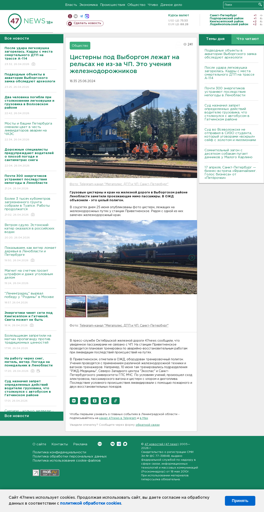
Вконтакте (100, 444)
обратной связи (148, 425)
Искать (260, 4)
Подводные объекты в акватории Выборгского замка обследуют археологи (230, 54)
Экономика (88, 4)
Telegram (119, 444)
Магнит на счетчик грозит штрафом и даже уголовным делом (30, 277)
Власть (71, 4)
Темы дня (215, 39)
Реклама (80, 444)
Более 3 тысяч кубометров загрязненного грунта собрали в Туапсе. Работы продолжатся (30, 207)
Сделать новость (87, 23)
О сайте (39, 444)
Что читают (248, 39)
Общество (136, 4)
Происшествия (112, 4)
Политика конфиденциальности (59, 452)
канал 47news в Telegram (117, 418)
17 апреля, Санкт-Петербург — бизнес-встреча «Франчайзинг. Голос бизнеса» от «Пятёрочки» (230, 172)
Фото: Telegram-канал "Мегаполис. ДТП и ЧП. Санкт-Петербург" (118, 184)
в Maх (144, 418)
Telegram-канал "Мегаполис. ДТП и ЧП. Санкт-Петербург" (123, 325)
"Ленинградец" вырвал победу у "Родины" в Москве (30, 298)
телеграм (81, 16)
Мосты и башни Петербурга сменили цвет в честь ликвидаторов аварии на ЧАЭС (30, 131)
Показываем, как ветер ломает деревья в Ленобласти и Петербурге (30, 254)
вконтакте (76, 16)
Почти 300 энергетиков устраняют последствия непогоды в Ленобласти (225, 92)
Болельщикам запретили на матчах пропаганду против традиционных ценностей (30, 342)
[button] (74, 400)
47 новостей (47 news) (162, 444)
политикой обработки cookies (90, 503)
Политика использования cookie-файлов (67, 460)
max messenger (87, 16)
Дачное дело (171, 4)
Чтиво (153, 4)
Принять (240, 501)
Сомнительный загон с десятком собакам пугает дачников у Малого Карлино (228, 154)
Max (125, 444)
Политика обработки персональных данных (70, 456)
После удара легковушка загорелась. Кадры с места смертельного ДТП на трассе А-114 (229, 73)
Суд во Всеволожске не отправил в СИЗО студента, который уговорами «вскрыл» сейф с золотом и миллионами (230, 134)
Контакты (59, 444)
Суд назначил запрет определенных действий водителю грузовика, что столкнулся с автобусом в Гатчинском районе (227, 112)
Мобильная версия (70, 16)
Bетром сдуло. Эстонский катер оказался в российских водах (30, 231)
